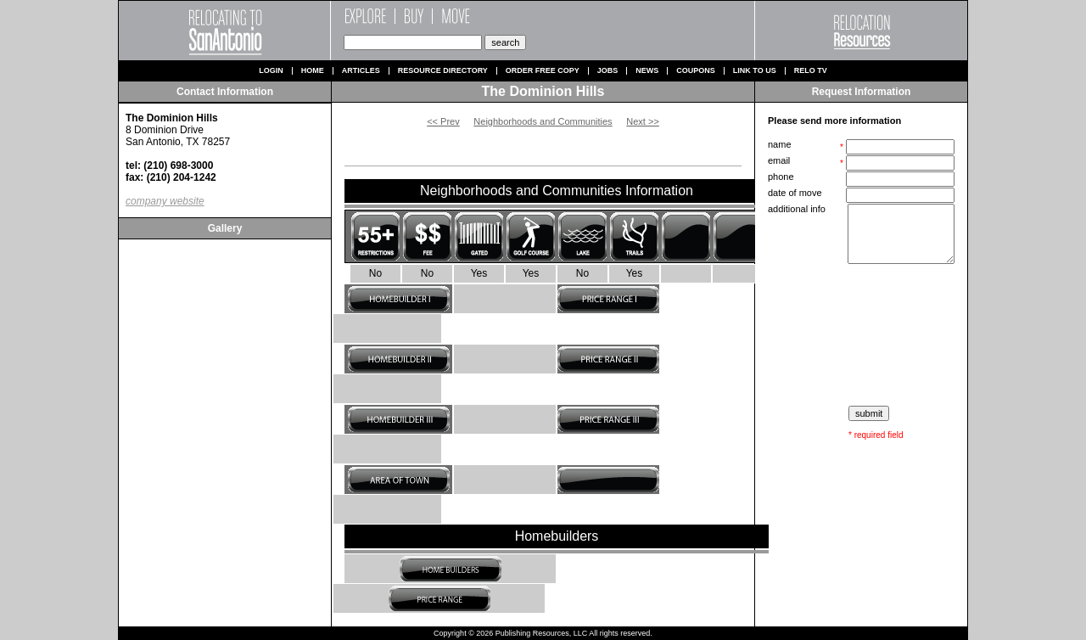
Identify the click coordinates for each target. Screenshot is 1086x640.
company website (165, 201)
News (646, 71)
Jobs (608, 71)
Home (312, 71)
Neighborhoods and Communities (542, 121)
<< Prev (443, 121)
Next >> (642, 121)
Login (271, 71)
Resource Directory (443, 71)
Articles (361, 71)
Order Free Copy (542, 71)
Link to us (754, 71)
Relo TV (810, 71)
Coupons (695, 71)
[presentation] (862, 335)
